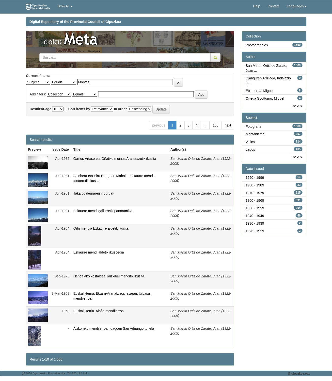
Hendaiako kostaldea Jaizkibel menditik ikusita (108, 276)
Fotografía (253, 126)
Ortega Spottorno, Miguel (265, 98)
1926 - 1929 (255, 231)
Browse (65, 6)
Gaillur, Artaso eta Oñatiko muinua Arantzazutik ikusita (114, 159)
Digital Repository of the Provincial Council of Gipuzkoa (75, 22)
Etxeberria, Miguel (259, 91)
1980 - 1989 (255, 185)
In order (120, 109)
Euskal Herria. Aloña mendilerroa (98, 311)
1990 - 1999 (255, 178)
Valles (250, 142)
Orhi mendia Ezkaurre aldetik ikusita (100, 228)
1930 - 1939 (255, 223)
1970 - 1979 (255, 193)
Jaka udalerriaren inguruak (93, 193)
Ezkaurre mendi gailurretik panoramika (102, 211)
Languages (296, 6)
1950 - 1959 (255, 208)
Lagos (250, 149)
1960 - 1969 (255, 200)
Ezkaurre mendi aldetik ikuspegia (98, 252)
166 (215, 125)
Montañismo (255, 134)
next (228, 125)
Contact (273, 6)
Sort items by (79, 109)
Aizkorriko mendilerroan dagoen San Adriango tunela (113, 328)
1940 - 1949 (255, 216)
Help (256, 6)
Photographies (257, 45)
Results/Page (40, 109)
